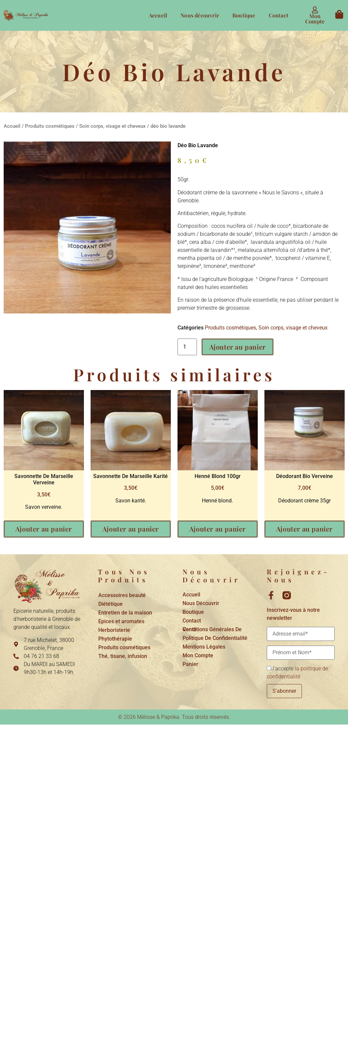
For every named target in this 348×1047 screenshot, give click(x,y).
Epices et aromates (121, 621)
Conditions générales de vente (212, 629)
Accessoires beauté (122, 595)
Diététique (110, 604)
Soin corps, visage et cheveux (112, 126)
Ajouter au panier (237, 346)
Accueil (158, 15)
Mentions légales (204, 647)
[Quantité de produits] (187, 347)
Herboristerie (114, 630)
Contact (278, 15)
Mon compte (315, 18)
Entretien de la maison (125, 612)
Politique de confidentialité (215, 638)
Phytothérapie (115, 639)
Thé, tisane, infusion (122, 656)
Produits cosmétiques (50, 126)
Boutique (243, 15)
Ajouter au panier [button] (43, 528)
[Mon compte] (315, 10)
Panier (190, 664)
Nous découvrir (200, 15)
